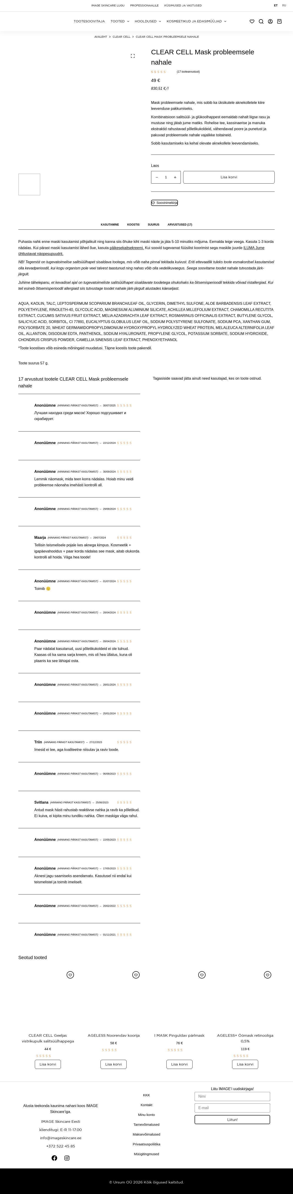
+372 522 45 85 (60, 1146)
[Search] (261, 21)
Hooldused (149, 21)
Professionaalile (144, 5)
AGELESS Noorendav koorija (113, 1035)
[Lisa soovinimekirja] (164, 203)
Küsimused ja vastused (183, 5)
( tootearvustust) (188, 71)
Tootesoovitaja (89, 21)
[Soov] (252, 21)
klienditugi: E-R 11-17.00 (60, 1129)
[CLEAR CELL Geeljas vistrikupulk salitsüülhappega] (47, 997)
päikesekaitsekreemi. (127, 248)
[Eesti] (275, 5)
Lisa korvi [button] (48, 1064)
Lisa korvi (229, 177)
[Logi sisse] (270, 21)
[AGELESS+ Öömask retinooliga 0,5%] (245, 997)
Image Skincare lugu (108, 5)
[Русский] (284, 5)
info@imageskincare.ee (60, 1138)
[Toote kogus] (166, 177)
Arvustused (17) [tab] (180, 224)
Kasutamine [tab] (110, 224)
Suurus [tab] (154, 224)
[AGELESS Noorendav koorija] (113, 997)
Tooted (121, 21)
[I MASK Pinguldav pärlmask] (179, 997)
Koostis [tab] (133, 224)
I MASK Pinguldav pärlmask (179, 1035)
